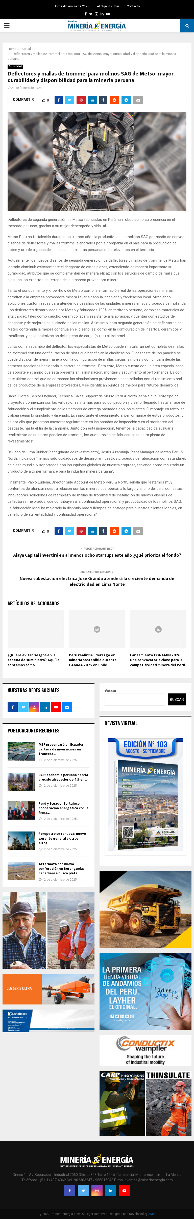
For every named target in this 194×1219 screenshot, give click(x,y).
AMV (151, 1214)
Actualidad (15, 66)
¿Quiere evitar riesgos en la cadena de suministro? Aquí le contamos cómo (34, 660)
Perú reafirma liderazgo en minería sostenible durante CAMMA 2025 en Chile (93, 660)
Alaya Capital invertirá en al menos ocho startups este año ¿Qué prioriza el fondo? (97, 555)
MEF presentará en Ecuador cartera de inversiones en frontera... (61, 749)
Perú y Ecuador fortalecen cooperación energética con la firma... (63, 808)
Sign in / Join (108, 6)
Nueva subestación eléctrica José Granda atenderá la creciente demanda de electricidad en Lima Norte (97, 582)
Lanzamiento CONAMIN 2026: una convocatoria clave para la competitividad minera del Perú (157, 660)
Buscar (110, 690)
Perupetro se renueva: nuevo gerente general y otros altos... (62, 838)
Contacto (133, 6)
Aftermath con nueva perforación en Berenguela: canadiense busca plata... (61, 868)
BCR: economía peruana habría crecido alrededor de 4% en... (63, 777)
